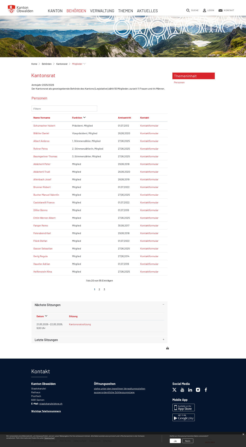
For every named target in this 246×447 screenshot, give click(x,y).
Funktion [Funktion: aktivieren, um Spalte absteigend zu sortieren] (77, 117)
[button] (47, 63)
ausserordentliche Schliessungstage (114, 392)
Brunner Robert (42, 186)
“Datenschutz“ (49, 438)
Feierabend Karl (42, 233)
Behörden (76, 10)
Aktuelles (147, 10)
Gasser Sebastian (43, 248)
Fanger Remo (40, 225)
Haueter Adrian (41, 263)
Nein (187, 440)
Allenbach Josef (42, 179)
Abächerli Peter (42, 163)
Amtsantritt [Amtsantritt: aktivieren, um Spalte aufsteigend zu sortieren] (124, 117)
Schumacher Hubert (44, 125)
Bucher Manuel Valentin (46, 194)
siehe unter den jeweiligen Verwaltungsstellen (119, 388)
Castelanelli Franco (44, 202)
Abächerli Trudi (41, 171)
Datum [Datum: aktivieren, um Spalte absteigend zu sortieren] (40, 316)
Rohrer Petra (40, 148)
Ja (175, 440)
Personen (179, 82)
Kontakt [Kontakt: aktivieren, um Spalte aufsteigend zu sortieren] (144, 117)
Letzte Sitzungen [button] (46, 340)
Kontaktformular (149, 125)
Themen (125, 10)
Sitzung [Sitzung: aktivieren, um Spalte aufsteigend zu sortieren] (73, 316)
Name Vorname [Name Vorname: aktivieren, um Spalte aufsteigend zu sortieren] (41, 117)
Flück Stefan (40, 240)
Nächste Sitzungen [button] (48, 305)
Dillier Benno (40, 210)
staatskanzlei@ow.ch (50, 403)
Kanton (55, 10)
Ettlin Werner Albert (44, 217)
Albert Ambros (41, 140)
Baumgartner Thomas (45, 156)
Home (34, 63)
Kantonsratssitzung (80, 324)
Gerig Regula (40, 256)
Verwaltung (102, 10)
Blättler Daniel (41, 133)
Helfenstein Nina (42, 271)
